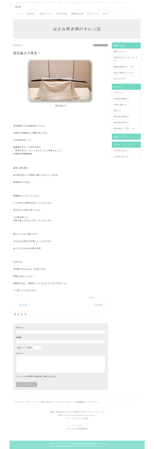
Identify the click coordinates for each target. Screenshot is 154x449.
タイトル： (20, 328)
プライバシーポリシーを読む (77, 418)
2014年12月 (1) (121, 151)
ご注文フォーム (45, 14)
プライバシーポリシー (63, 402)
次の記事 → (100, 305)
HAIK (18, 7)
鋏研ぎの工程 (77, 14)
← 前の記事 (21, 305)
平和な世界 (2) (120, 105)
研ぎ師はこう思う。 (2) (124, 129)
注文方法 (31, 14)
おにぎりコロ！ (121, 79)
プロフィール (93, 14)
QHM (102, 446)
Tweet (91, 298)
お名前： (19, 337)
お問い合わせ (62, 14)
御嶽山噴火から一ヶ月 (124, 67)
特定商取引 (80, 402)
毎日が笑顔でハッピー (124, 73)
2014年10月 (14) (121, 157)
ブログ (105, 14)
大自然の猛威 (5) (121, 99)
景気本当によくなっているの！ (126, 59)
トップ (20, 14)
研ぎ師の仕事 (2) (121, 117)
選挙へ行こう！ (121, 52)
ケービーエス (64, 444)
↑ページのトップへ (21, 402)
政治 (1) (117, 111)
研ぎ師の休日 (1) (121, 123)
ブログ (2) (118, 93)
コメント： (20, 353)
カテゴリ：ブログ (100, 45)
